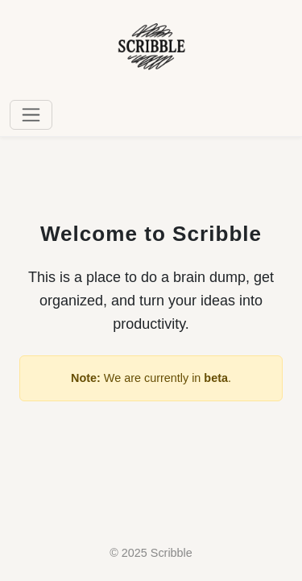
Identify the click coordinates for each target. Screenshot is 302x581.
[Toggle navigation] (31, 115)
